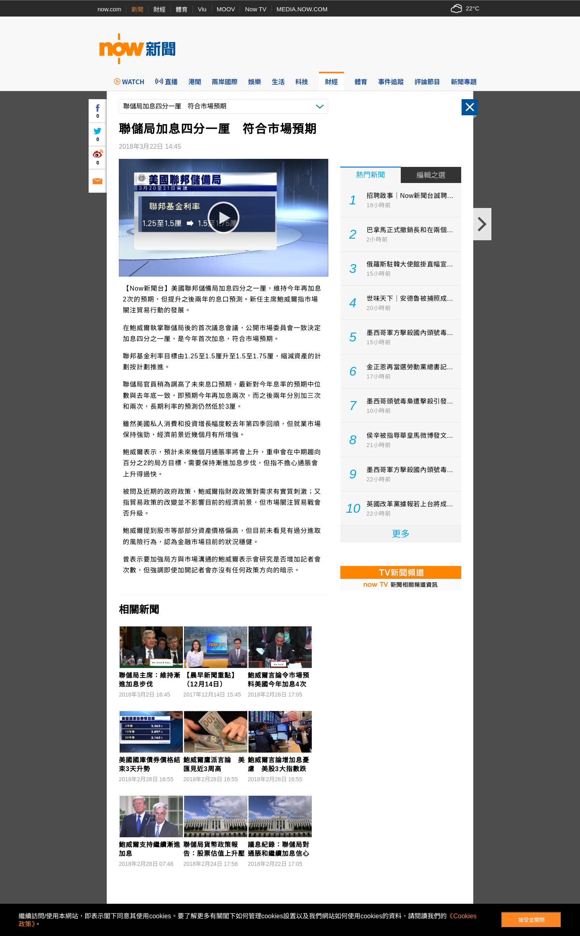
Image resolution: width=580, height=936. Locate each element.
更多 (401, 534)
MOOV (226, 9)
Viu (202, 9)
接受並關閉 (531, 920)
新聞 (137, 9)
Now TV (255, 9)
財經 (159, 9)
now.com (109, 9)
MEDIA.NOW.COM (302, 9)
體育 (182, 9)
